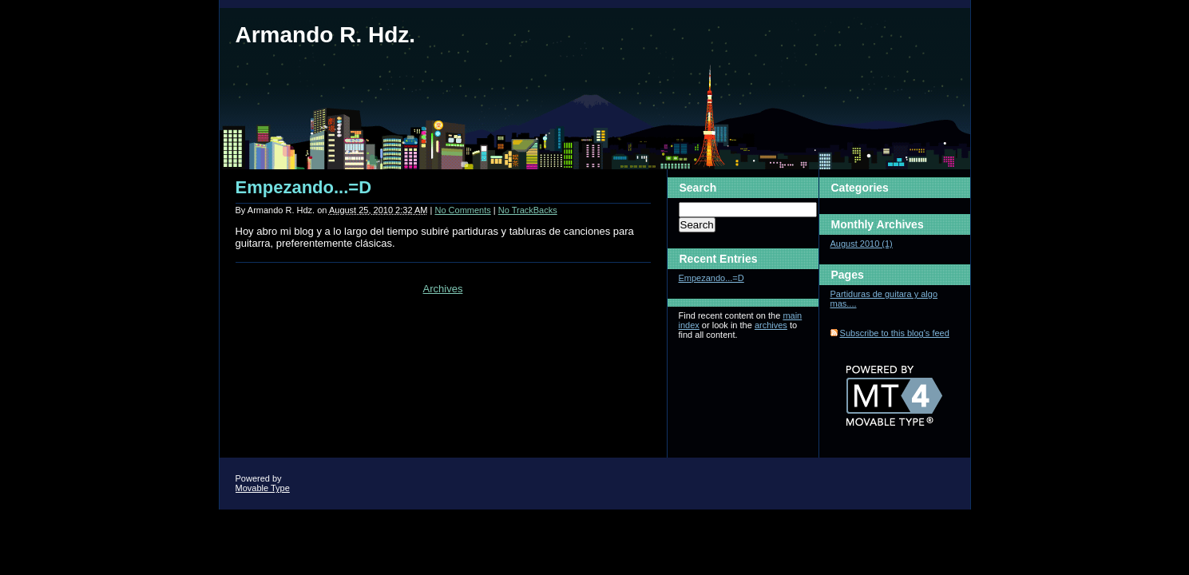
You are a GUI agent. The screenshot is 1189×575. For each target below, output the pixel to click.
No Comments (462, 210)
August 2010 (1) (861, 243)
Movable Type (263, 488)
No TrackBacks (527, 210)
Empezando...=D (304, 187)
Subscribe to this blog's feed (894, 333)
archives (771, 325)
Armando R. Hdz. (326, 34)
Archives (443, 289)
